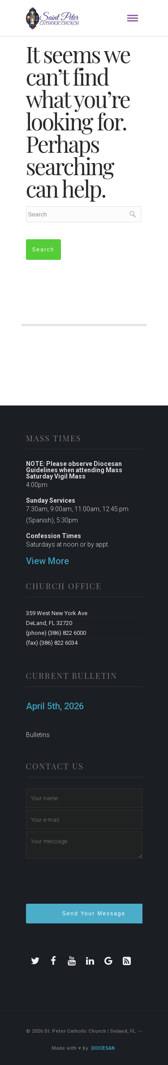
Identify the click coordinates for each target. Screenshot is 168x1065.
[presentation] (94, 884)
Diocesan (103, 1048)
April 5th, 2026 (55, 706)
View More (47, 561)
